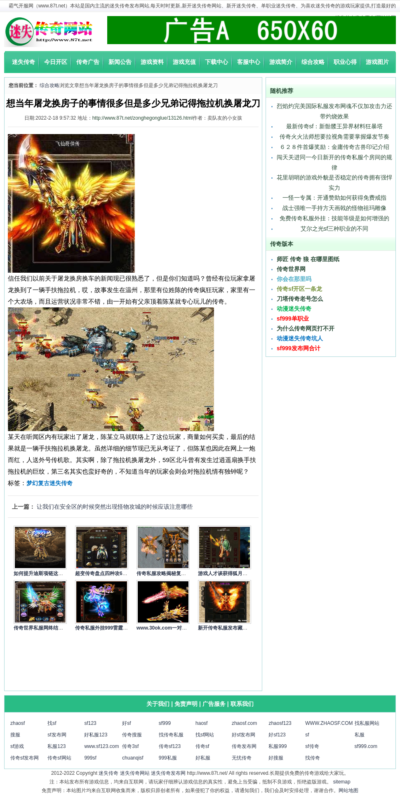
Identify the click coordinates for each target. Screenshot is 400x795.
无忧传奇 (242, 758)
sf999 (165, 723)
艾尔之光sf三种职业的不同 (335, 228)
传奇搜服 (132, 735)
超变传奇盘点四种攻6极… (103, 573)
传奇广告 (87, 62)
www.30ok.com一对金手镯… (169, 628)
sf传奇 (312, 746)
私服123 (56, 746)
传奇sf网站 (59, 758)
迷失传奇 (23, 62)
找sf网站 (204, 735)
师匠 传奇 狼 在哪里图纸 (308, 259)
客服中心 (248, 62)
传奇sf (202, 746)
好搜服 (275, 758)
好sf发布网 (243, 735)
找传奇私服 (171, 735)
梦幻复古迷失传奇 (49, 483)
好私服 (202, 758)
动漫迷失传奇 (294, 308)
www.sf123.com (101, 746)
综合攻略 (313, 62)
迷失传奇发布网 (168, 773)
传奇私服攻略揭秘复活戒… (166, 573)
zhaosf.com (244, 723)
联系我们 (242, 704)
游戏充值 (184, 62)
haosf (201, 723)
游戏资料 (152, 62)
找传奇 (312, 758)
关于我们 (157, 704)
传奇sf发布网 (24, 758)
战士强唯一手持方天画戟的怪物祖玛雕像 (334, 208)
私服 (360, 735)
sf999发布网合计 (298, 348)
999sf (90, 758)
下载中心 (216, 62)
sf (307, 735)
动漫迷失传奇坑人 (300, 338)
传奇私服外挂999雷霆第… (104, 628)
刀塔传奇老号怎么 (300, 298)
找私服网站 (367, 723)
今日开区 (55, 62)
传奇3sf (130, 746)
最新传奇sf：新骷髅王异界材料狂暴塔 (334, 126)
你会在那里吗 (294, 279)
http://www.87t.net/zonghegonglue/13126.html (142, 118)
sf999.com (366, 746)
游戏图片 (377, 62)
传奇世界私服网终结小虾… (43, 628)
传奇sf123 (170, 746)
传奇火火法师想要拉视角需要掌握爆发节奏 (334, 136)
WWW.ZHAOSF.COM (329, 723)
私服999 (277, 746)
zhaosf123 (279, 723)
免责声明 (186, 704)
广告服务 (214, 704)
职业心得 (345, 62)
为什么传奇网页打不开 (305, 328)
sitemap (342, 782)
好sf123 (276, 735)
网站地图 (348, 790)
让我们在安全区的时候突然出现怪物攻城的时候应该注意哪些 (115, 506)
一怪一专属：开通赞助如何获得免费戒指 (334, 197)
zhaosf (17, 723)
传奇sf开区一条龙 (299, 288)
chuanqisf (132, 758)
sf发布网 (56, 735)
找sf (51, 723)
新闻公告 (120, 62)
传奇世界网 (291, 269)
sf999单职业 (293, 318)
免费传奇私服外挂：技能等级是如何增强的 (334, 218)
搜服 (15, 735)
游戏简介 (280, 62)
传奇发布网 (244, 746)
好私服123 (95, 735)
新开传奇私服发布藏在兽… (227, 628)
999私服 (168, 758)
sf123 (90, 723)
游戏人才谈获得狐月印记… (227, 573)
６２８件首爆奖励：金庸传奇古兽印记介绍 (334, 147)
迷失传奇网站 (135, 773)
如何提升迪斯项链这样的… (43, 573)
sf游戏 (17, 746)
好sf (126, 723)
